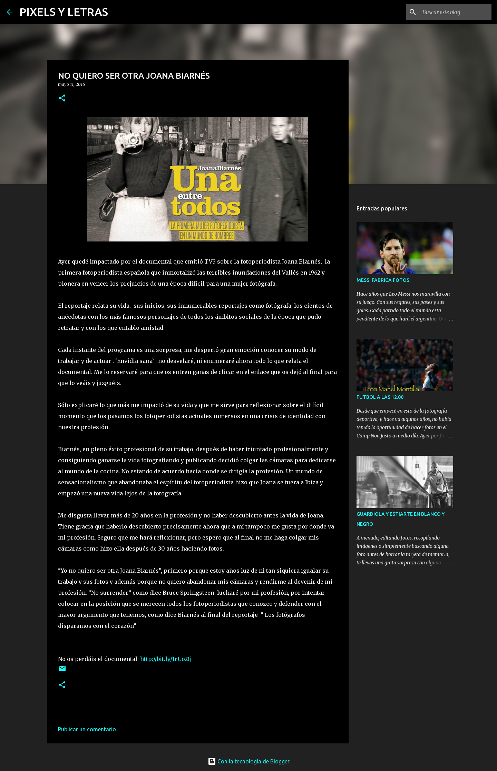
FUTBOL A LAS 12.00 (380, 397)
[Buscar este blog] (455, 12)
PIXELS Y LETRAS (63, 12)
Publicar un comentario (87, 729)
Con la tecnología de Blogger (249, 761)
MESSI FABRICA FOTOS (383, 280)
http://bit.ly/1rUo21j (165, 658)
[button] (62, 98)
